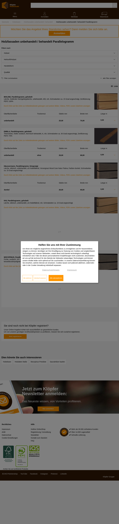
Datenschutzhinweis (50, 270)
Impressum (72, 270)
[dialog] (59, 262)
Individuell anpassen (40, 278)
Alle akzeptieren (56, 278)
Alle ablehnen (27, 278)
